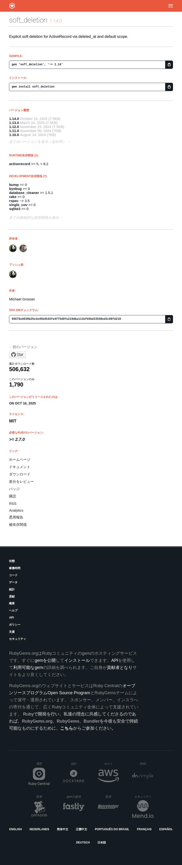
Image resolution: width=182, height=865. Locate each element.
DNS (147, 763)
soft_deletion (28, 20)
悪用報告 (16, 517)
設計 (77, 763)
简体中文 (62, 829)
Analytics (16, 510)
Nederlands (39, 829)
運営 (43, 765)
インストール (77, 660)
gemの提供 (75, 796)
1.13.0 (14, 123)
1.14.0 (14, 119)
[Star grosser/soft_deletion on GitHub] (17, 354)
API (11, 617)
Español (166, 829)
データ (13, 582)
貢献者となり (119, 667)
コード (13, 575)
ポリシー (14, 624)
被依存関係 (18, 525)
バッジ (14, 489)
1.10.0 (14, 135)
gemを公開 (45, 660)
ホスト (111, 763)
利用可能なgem (28, 667)
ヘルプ (13, 610)
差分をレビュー (21, 481)
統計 (12, 589)
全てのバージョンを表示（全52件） (37, 142)
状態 (12, 561)
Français (144, 829)
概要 (12, 603)
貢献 (12, 596)
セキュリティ (17, 639)
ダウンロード (19, 474)
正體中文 (81, 829)
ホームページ (19, 459)
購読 (12, 496)
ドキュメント (19, 467)
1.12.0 (14, 127)
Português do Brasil (112, 829)
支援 (12, 631)
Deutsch (83, 842)
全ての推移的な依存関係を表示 (34, 217)
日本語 (101, 842)
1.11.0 (14, 131)
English (15, 829)
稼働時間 (14, 568)
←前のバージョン (23, 347)
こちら (66, 728)
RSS (12, 503)
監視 (43, 796)
